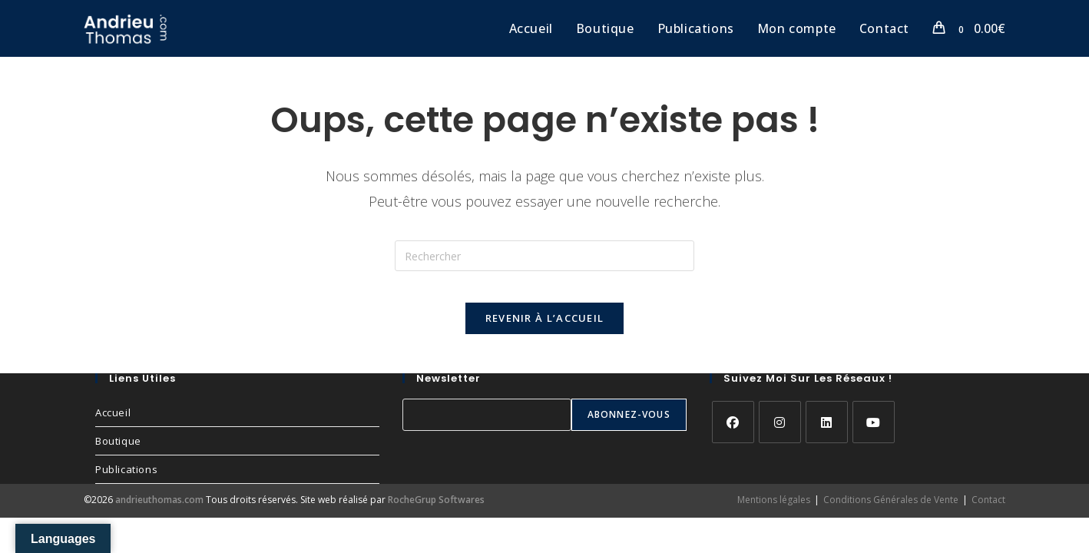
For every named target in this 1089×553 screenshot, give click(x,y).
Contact (988, 515)
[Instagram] (780, 437)
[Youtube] (873, 437)
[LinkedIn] (827, 437)
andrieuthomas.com (159, 515)
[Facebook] (733, 437)
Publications (126, 485)
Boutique (118, 456)
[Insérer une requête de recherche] (544, 255)
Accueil (113, 428)
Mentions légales (773, 515)
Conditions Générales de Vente (890, 515)
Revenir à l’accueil (544, 333)
